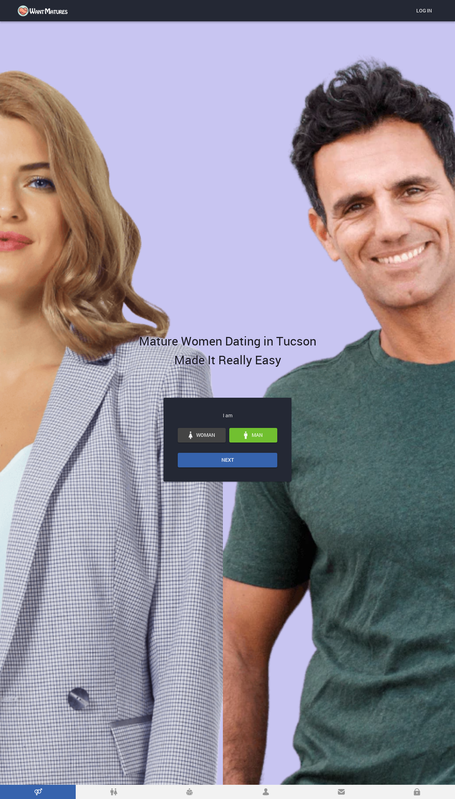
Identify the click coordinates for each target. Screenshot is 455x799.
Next (227, 459)
